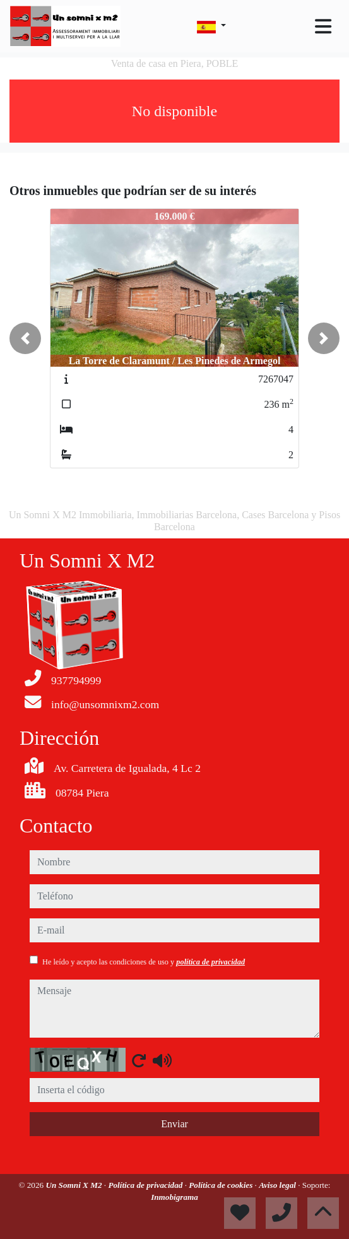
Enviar (174, 1123)
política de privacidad (210, 961)
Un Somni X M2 (74, 1185)
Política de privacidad (146, 1185)
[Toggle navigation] (323, 27)
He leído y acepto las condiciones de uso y (143, 961)
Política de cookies (221, 1185)
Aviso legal (278, 1185)
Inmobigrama (174, 1197)
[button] (25, 338)
